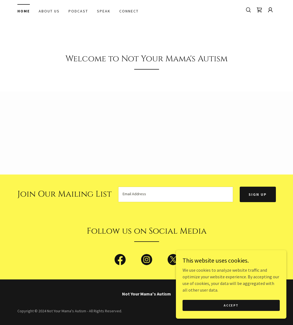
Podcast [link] (78, 11)
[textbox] (175, 194)
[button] (270, 9)
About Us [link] (49, 11)
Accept (231, 305)
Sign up (258, 194)
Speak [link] (103, 11)
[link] (259, 9)
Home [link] (23, 11)
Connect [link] (129, 11)
